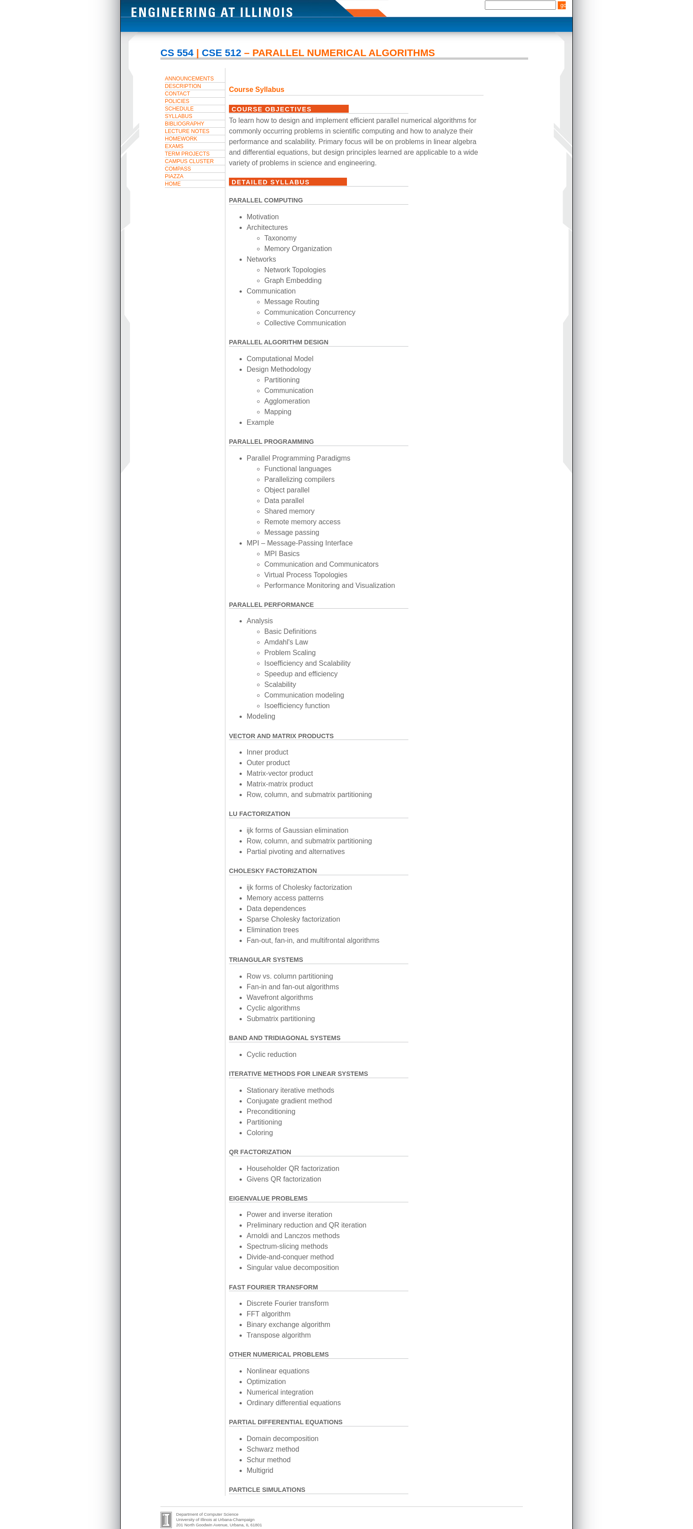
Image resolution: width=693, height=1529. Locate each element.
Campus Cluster (189, 161)
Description (183, 86)
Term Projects (187, 154)
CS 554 (177, 52)
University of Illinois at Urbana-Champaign (215, 1519)
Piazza (174, 176)
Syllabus (178, 116)
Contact (177, 94)
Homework (181, 139)
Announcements (189, 79)
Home (173, 184)
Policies (177, 101)
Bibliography (184, 124)
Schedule (179, 109)
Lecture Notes (187, 131)
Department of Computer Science (207, 1514)
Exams (174, 146)
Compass (178, 169)
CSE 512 (221, 52)
